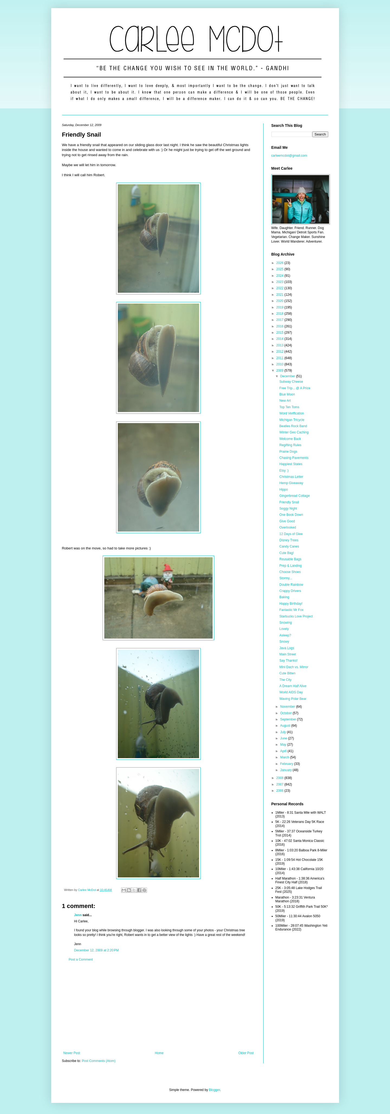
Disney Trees (288, 540)
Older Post (246, 1053)
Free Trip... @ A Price (294, 388)
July (283, 732)
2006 (280, 791)
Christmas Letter (291, 477)
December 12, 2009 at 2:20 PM (96, 950)
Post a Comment (81, 959)
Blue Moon (287, 394)
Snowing (285, 622)
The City (285, 680)
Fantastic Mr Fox (291, 610)
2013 (280, 345)
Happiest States (290, 464)
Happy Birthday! (290, 604)
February (287, 764)
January (286, 770)
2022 (280, 288)
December (288, 376)
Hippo (283, 489)
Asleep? (285, 635)
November (288, 707)
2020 (280, 301)
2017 (280, 320)
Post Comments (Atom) (99, 1061)
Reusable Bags (290, 559)
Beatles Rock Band (293, 426)
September (288, 719)
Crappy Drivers (290, 591)
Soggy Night (288, 508)
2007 (280, 784)
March (285, 757)
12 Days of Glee (291, 534)
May (283, 744)
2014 (280, 339)
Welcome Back (290, 439)
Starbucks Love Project (296, 616)
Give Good (287, 521)
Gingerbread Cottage (294, 496)
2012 (280, 351)
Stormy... (285, 578)
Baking (284, 597)
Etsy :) (283, 470)
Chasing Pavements (293, 458)
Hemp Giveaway (291, 483)
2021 (280, 295)
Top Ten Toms (289, 407)
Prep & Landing (290, 566)
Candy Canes (289, 546)
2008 (280, 778)
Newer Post (71, 1053)
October (286, 713)
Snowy (284, 641)
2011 (280, 358)
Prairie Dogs (288, 451)
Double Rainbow (291, 585)
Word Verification (291, 413)
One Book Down (291, 515)
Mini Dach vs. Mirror (293, 667)
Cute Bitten (287, 673)
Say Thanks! (288, 660)
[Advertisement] (158, 1006)
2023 (280, 282)
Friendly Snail (289, 502)
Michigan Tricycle (291, 420)
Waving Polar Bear (292, 699)
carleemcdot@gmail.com (289, 155)
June (284, 738)
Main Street (287, 654)
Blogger (214, 1090)
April (283, 751)
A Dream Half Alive (292, 686)
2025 (280, 269)
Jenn (78, 915)
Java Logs (286, 648)
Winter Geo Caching (293, 432)
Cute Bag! (286, 553)
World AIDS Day (291, 692)
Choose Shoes (290, 572)
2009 (280, 370)
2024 (280, 276)
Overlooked (287, 527)
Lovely (284, 629)
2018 (280, 313)
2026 (280, 263)
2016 (280, 326)
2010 (280, 364)
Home (159, 1053)
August (285, 725)
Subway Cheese (291, 382)
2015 (280, 332)
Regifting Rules (290, 445)
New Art (285, 401)
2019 (280, 307)
